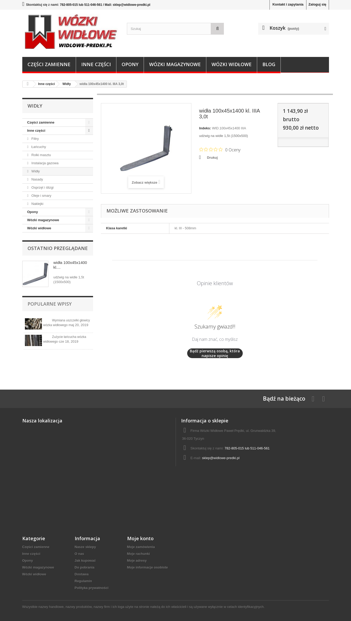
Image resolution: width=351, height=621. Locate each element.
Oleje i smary (40, 196)
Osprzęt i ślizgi (41, 187)
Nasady (36, 179)
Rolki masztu (40, 155)
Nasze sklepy (85, 547)
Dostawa (82, 574)
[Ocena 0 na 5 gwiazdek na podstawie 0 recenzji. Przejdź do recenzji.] (219, 149)
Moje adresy (137, 560)
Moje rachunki (138, 554)
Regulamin (83, 581)
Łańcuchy (38, 147)
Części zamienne (49, 64)
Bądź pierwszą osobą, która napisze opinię (215, 353)
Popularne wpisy (50, 304)
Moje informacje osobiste (147, 567)
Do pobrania (85, 567)
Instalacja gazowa (44, 163)
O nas (79, 554)
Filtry (34, 139)
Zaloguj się (317, 4)
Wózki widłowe (232, 64)
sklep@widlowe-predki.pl (221, 458)
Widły (35, 171)
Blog (268, 64)
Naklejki (36, 204)
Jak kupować (85, 560)
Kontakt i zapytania (287, 4)
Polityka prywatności (92, 588)
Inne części (96, 64)
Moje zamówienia (141, 547)
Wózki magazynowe (175, 64)
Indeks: (205, 128)
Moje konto (140, 538)
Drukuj (212, 158)
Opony (130, 64)
